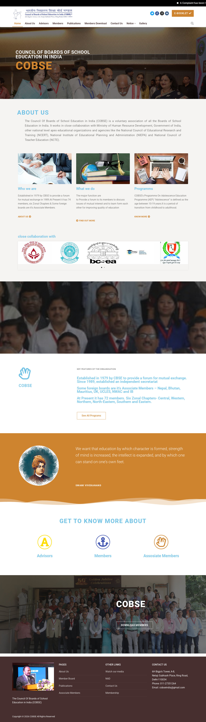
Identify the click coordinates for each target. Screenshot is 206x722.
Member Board (67, 678)
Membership (112, 692)
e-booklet (182, 13)
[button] (101, 267)
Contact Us (111, 685)
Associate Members (69, 692)
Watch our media (114, 671)
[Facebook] (157, 13)
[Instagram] (162, 13)
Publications (65, 685)
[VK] (167, 13)
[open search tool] (192, 23)
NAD (107, 678)
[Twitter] (152, 13)
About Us (64, 671)
